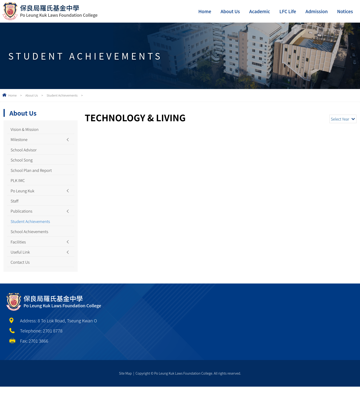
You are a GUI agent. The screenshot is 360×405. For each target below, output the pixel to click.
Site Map (125, 391)
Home (204, 11)
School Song (23, 165)
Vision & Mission (26, 130)
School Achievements (32, 245)
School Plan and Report (34, 176)
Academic (259, 11)
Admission (316, 11)
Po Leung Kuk (24, 199)
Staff (15, 211)
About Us (230, 11)
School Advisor (25, 153)
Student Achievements (62, 95)
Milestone (20, 141)
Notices (345, 11)
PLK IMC (19, 188)
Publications (23, 222)
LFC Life (288, 11)
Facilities (19, 257)
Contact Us (21, 280)
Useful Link (21, 268)
